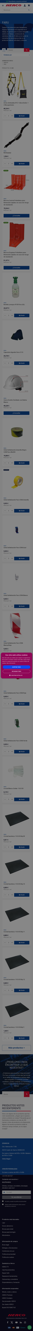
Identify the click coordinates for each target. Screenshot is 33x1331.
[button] (16, 675)
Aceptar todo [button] (16, 667)
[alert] (16, 665)
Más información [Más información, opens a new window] (11, 663)
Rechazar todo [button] (16, 671)
